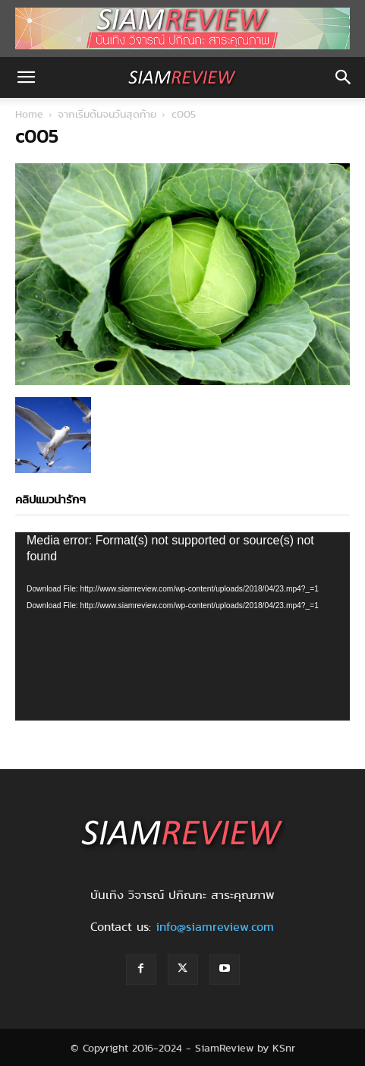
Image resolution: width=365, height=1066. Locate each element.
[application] (182, 626)
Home (29, 113)
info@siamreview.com (215, 926)
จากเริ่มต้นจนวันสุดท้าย (107, 113)
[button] (26, 77)
